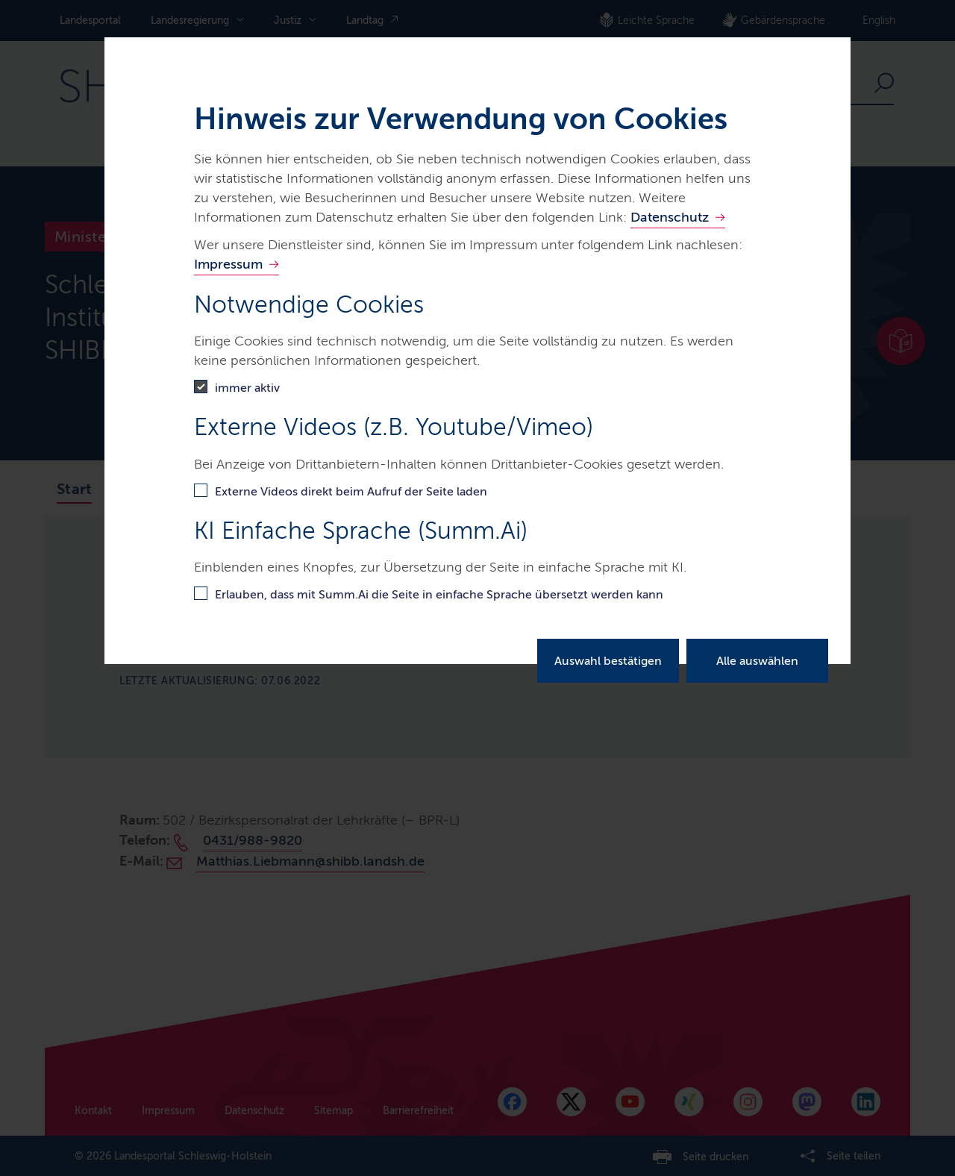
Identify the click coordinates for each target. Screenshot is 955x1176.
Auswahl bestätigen (608, 661)
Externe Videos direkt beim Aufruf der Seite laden (351, 491)
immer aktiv (247, 388)
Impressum (228, 264)
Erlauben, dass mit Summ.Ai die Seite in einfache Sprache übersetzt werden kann (439, 594)
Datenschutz (669, 217)
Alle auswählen (757, 661)
